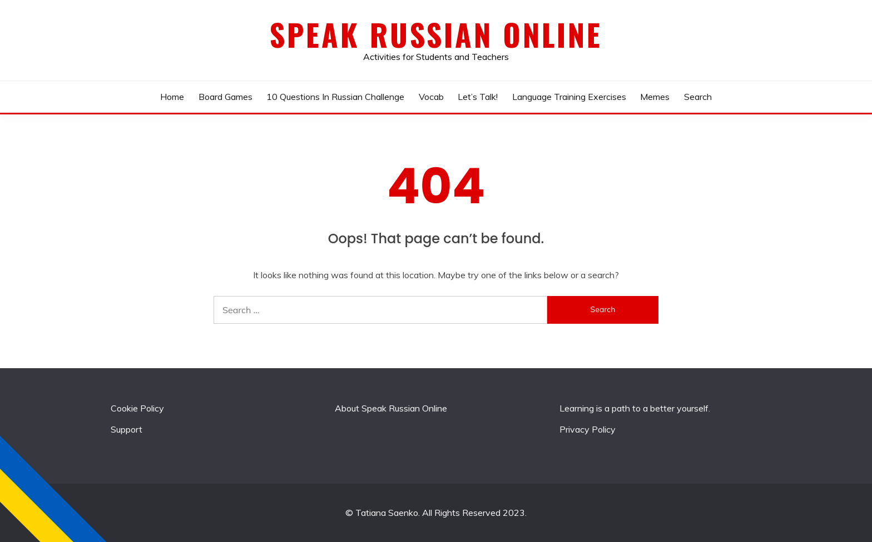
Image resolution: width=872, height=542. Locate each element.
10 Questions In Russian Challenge (335, 96)
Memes (655, 96)
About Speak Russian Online (391, 408)
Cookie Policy (137, 408)
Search (698, 96)
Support (126, 429)
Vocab (431, 96)
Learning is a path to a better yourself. (634, 408)
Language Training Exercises (569, 96)
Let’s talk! (478, 96)
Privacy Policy (587, 429)
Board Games (225, 96)
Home (172, 96)
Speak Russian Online (436, 34)
